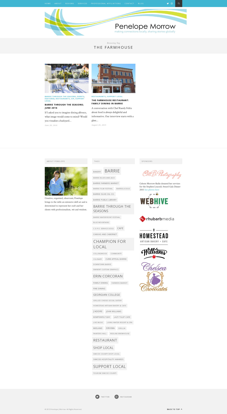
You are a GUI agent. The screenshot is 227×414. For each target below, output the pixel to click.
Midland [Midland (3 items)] (97, 328)
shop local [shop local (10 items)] (103, 348)
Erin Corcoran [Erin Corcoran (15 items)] (108, 276)
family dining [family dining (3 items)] (100, 283)
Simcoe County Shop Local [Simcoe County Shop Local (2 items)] (106, 354)
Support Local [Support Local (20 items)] (109, 366)
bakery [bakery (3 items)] (97, 171)
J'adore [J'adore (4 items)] (98, 311)
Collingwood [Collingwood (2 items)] (100, 254)
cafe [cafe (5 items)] (120, 228)
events (80, 96)
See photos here (152, 189)
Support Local (115, 96)
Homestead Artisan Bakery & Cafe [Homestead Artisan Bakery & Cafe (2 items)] (109, 306)
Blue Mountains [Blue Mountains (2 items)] (101, 222)
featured (50, 99)
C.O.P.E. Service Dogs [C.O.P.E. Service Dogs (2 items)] (103, 229)
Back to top (174, 409)
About (58, 3)
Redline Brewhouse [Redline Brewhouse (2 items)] (119, 334)
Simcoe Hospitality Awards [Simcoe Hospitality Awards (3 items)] (108, 359)
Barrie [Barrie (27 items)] (112, 171)
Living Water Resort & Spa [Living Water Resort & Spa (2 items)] (119, 322)
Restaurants (63, 99)
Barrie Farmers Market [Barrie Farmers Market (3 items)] (106, 183)
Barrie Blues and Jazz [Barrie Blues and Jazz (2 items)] (104, 178)
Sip (72, 99)
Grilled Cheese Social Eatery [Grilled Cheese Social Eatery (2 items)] (107, 300)
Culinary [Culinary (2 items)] (97, 259)
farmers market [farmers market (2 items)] (119, 283)
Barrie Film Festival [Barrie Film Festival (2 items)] (103, 189)
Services (82, 3)
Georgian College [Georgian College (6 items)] (106, 294)
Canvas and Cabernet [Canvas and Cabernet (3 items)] (105, 234)
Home (48, 3)
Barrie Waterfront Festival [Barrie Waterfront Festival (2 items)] (106, 217)
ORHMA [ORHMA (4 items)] (110, 328)
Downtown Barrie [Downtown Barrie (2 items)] (102, 264)
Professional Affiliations (106, 3)
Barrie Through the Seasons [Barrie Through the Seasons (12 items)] (112, 208)
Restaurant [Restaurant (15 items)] (105, 340)
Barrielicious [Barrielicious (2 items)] (123, 189)
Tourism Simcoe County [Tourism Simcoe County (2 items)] (104, 373)
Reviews (69, 3)
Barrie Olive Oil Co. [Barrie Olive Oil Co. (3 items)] (104, 194)
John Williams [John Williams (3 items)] (113, 311)
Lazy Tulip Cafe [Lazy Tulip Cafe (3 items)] (122, 317)
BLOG (141, 3)
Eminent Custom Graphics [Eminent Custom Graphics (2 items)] (105, 269)
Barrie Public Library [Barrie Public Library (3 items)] (105, 199)
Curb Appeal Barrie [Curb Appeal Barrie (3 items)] (116, 259)
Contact (129, 3)
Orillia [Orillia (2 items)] (121, 328)
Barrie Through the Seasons (60, 96)
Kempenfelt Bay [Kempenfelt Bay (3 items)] (101, 317)
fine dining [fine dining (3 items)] (99, 288)
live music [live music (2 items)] (98, 322)
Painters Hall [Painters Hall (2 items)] (100, 334)
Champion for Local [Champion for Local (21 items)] (109, 244)
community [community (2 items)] (116, 254)
